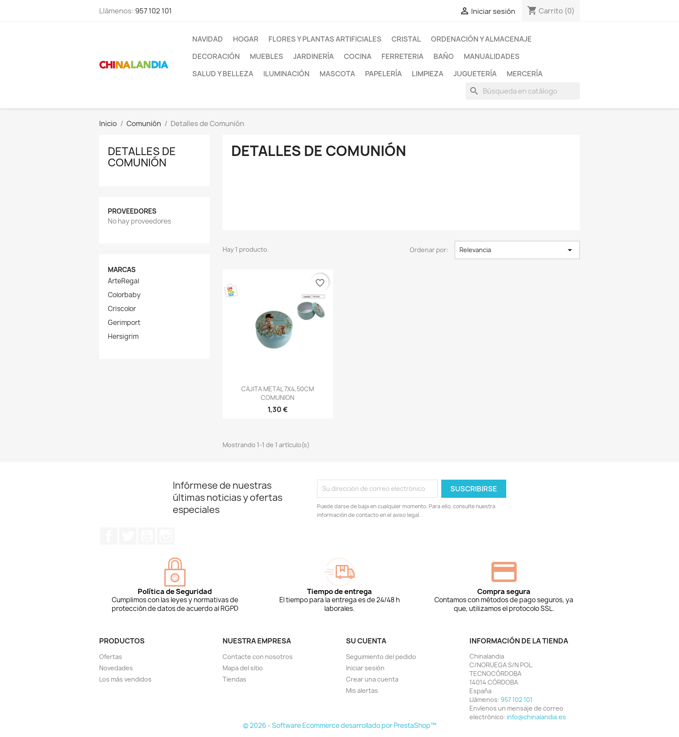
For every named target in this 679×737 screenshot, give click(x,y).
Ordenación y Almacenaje (481, 39)
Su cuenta (366, 641)
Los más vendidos (125, 679)
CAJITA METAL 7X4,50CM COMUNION (277, 393)
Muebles (266, 56)
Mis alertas (362, 690)
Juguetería (475, 73)
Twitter (127, 536)
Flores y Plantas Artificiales (325, 39)
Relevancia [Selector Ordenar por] (517, 250)
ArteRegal (123, 281)
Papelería (383, 73)
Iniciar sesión (365, 668)
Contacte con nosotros (258, 657)
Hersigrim (123, 336)
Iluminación (286, 73)
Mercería (525, 73)
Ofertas (110, 657)
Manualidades (492, 56)
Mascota (337, 73)
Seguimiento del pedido (381, 657)
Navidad (207, 39)
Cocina (358, 56)
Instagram (166, 536)
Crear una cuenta (372, 679)
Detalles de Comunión (142, 157)
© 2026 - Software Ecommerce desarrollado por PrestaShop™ (339, 725)
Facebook (108, 536)
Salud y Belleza (222, 73)
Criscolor (122, 309)
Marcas (122, 269)
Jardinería (313, 56)
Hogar (246, 39)
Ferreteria (403, 56)
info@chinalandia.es (536, 717)
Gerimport (124, 322)
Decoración (216, 56)
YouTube (146, 536)
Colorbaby (124, 295)
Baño (443, 56)
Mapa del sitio (243, 668)
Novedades (116, 668)
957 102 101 (153, 11)
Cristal (406, 39)
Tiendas (234, 679)
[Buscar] (523, 91)
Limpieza (427, 73)
